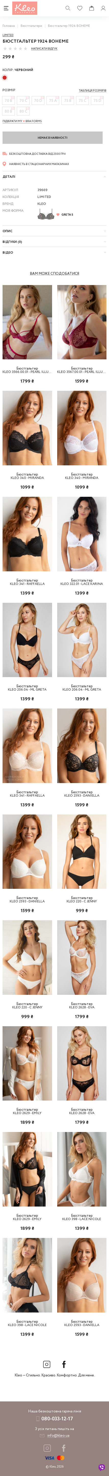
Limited (8, 35)
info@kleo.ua (58, 1435)
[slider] (15, 48)
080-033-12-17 (57, 1419)
